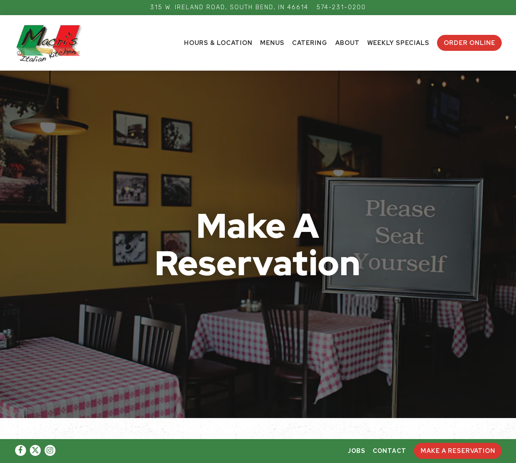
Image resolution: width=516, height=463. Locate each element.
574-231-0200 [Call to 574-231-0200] (341, 7)
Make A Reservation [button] (458, 451)
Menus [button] (272, 43)
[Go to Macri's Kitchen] (229, 7)
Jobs (356, 450)
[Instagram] (50, 450)
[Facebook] (20, 450)
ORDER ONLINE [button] (469, 43)
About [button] (347, 43)
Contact (389, 450)
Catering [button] (309, 43)
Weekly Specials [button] (398, 43)
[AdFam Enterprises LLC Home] (54, 43)
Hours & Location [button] (218, 43)
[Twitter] (35, 450)
